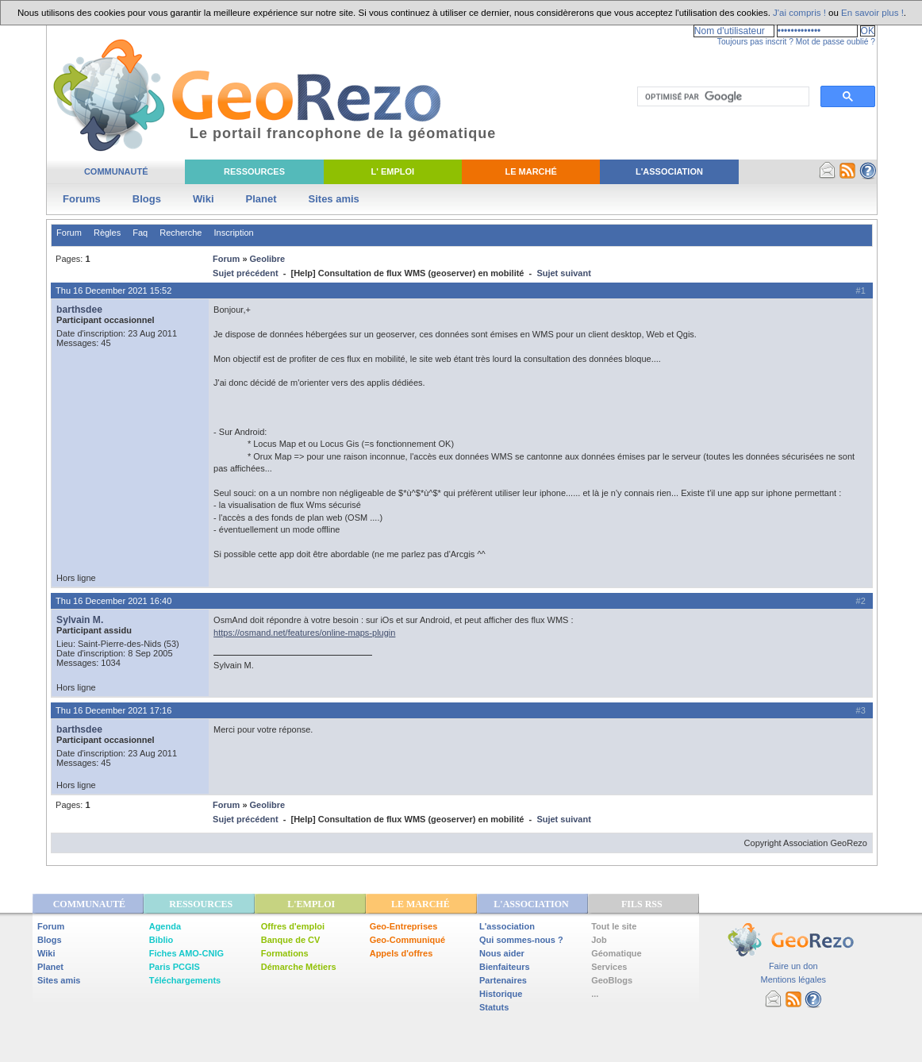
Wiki (203, 199)
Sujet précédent (246, 273)
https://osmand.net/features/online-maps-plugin (304, 632)
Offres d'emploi (293, 926)
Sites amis (334, 199)
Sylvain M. (79, 619)
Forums (82, 199)
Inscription (234, 232)
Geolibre (268, 259)
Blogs (147, 199)
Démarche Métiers (298, 967)
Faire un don (793, 966)
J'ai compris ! (799, 12)
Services (609, 967)
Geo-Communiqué (407, 940)
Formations (285, 953)
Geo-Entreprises (404, 926)
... (594, 994)
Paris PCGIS (174, 967)
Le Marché (530, 171)
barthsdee (79, 309)
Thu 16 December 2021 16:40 (113, 601)
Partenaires (503, 980)
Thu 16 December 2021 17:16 (113, 710)
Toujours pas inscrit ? (755, 41)
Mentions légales (793, 979)
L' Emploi (393, 171)
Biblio (161, 940)
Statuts (494, 1007)
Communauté (116, 171)
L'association (507, 926)
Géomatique (616, 953)
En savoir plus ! (872, 12)
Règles (107, 232)
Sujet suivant (563, 273)
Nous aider (501, 953)
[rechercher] (721, 96)
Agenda (165, 926)
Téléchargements (185, 980)
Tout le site (613, 926)
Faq (140, 232)
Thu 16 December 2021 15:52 (113, 290)
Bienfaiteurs (504, 967)
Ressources (254, 171)
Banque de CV (291, 940)
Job (599, 940)
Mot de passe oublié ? (835, 41)
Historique (500, 994)
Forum (69, 232)
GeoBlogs (611, 980)
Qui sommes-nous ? (521, 940)
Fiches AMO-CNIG (186, 953)
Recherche (180, 232)
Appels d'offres (401, 953)
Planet (261, 199)
